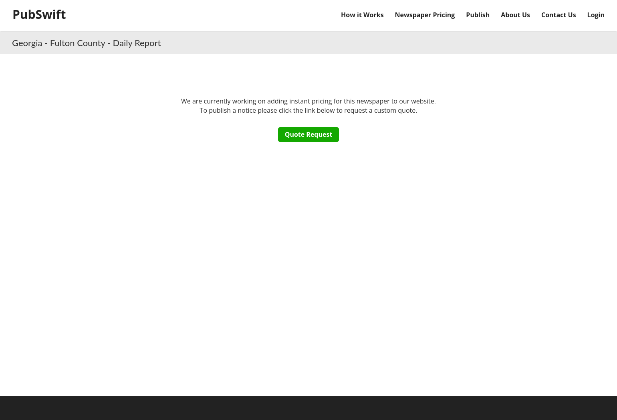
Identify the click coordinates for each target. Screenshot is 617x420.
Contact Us (558, 14)
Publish (478, 14)
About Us (515, 14)
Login (596, 14)
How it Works (362, 14)
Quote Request (309, 134)
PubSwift (39, 14)
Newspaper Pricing (425, 14)
